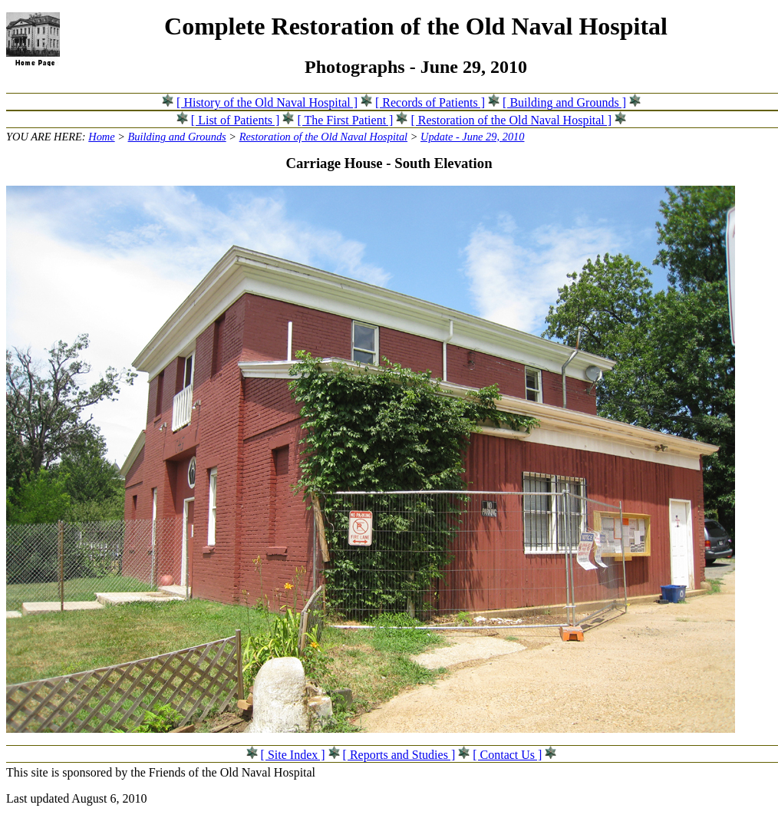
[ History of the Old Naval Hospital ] (267, 102)
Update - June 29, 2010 (472, 136)
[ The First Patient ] (345, 120)
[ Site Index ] (293, 754)
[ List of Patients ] (235, 120)
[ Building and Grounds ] (564, 102)
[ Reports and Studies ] (399, 754)
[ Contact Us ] (507, 754)
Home (101, 136)
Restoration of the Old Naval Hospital (323, 136)
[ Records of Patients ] (430, 102)
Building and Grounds (177, 136)
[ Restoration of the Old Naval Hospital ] (511, 120)
